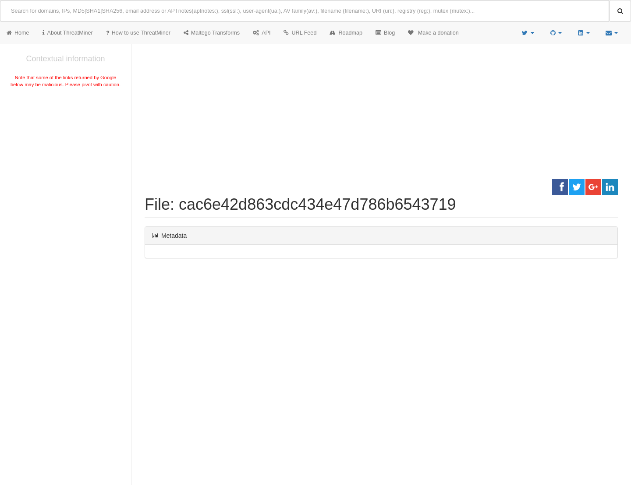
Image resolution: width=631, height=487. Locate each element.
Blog (385, 33)
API (261, 33)
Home (18, 33)
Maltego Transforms (212, 33)
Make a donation (433, 33)
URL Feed (300, 33)
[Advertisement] (65, 155)
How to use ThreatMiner (138, 33)
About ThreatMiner (68, 33)
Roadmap (346, 33)
